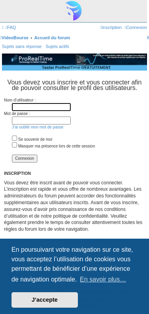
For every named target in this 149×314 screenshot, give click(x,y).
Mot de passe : (17, 113)
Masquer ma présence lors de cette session (53, 146)
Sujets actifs (57, 46)
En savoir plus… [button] (103, 279)
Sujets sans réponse (22, 46)
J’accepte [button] (45, 300)
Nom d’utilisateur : (20, 100)
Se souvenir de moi (32, 139)
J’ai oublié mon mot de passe (38, 127)
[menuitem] (11, 27)
